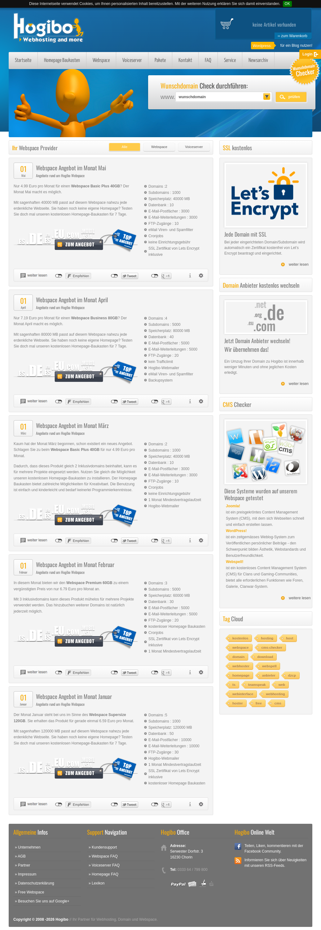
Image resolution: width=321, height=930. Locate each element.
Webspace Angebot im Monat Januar (74, 696)
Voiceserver (132, 60)
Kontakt (185, 60)
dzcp (292, 675)
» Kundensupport (103, 847)
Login (307, 54)
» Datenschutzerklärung (34, 883)
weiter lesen (299, 264)
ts (233, 685)
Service (230, 60)
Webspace (101, 60)
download (265, 657)
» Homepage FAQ (103, 874)
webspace (240, 647)
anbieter (268, 675)
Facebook (238, 846)
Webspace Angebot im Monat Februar (75, 564)
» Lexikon (96, 883)
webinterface (242, 694)
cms (278, 703)
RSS (238, 860)
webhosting (275, 694)
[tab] (123, 145)
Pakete (160, 60)
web (282, 685)
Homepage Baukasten (62, 60)
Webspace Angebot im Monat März (72, 425)
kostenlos (240, 638)
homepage (240, 675)
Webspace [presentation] (159, 147)
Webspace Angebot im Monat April (72, 299)
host (289, 638)
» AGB (20, 856)
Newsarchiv (258, 60)
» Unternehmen (28, 847)
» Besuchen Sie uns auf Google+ (42, 901)
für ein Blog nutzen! (296, 45)
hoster (237, 703)
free (259, 703)
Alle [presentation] (124, 147)
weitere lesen (300, 598)
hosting (267, 638)
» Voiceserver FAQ (104, 865)
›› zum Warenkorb (292, 36)
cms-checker (272, 647)
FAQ (208, 60)
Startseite (23, 60)
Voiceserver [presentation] (194, 147)
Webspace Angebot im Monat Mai (71, 167)
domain (238, 657)
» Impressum (25, 874)
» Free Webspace (29, 892)
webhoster (240, 666)
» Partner (22, 865)
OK (287, 4)
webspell (269, 666)
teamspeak (257, 685)
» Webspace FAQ (103, 856)
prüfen (294, 97)
